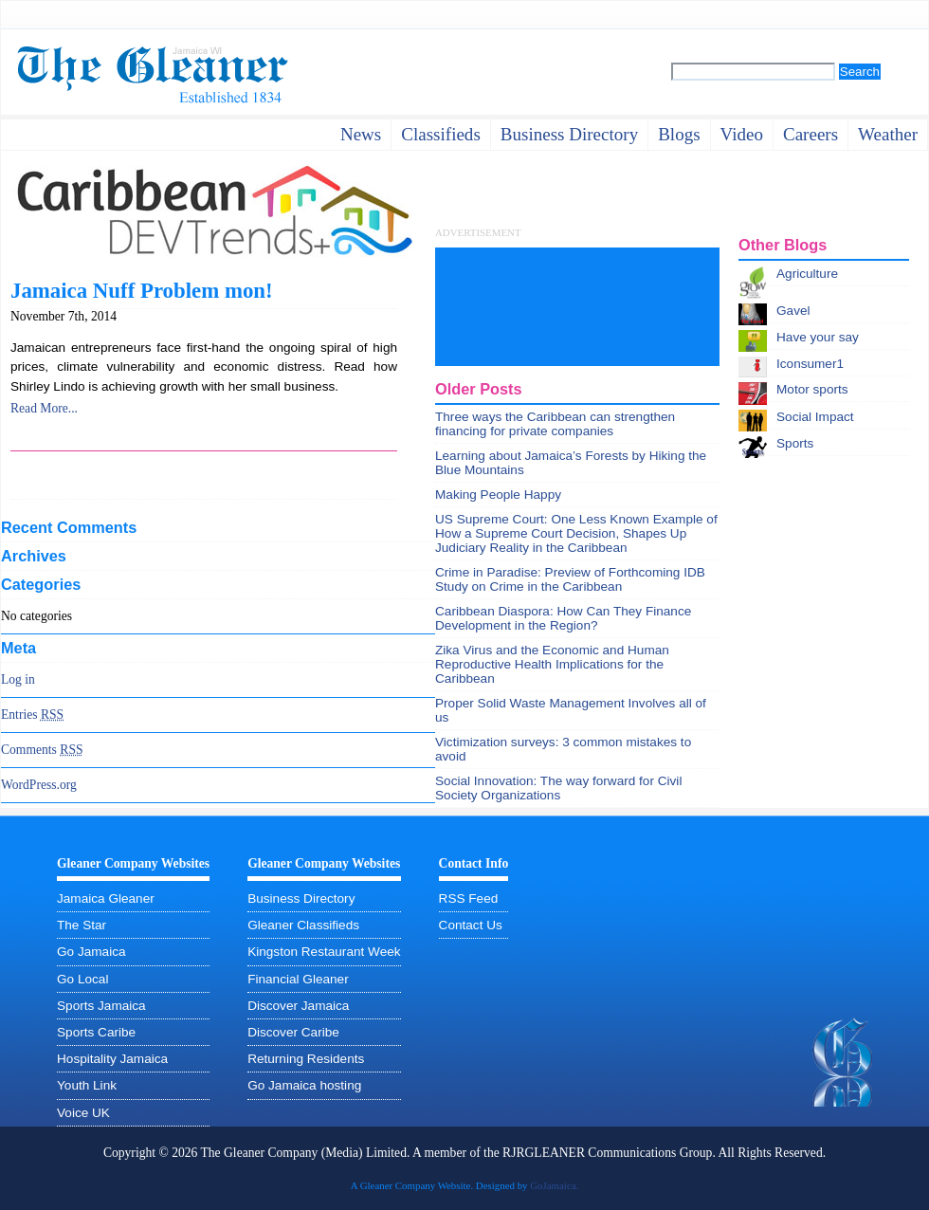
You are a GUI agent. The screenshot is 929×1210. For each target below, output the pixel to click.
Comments (42, 749)
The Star (81, 925)
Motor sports (812, 389)
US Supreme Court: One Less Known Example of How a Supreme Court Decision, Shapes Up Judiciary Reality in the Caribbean (576, 533)
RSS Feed (469, 898)
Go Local (82, 979)
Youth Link (87, 1085)
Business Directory (301, 898)
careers (810, 134)
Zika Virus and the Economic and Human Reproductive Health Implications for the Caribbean (552, 664)
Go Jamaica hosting (304, 1085)
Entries (32, 714)
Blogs (679, 134)
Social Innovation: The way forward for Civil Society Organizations (558, 788)
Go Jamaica (91, 951)
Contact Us (470, 925)
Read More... (44, 408)
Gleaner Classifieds (303, 925)
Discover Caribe (293, 1032)
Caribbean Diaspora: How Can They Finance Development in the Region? (563, 618)
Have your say (817, 337)
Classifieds (441, 134)
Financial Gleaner (298, 979)
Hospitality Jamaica (112, 1059)
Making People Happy (498, 494)
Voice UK (83, 1113)
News (360, 134)
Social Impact (815, 417)
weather (888, 134)
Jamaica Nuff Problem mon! (141, 290)
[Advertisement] (511, 307)
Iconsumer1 (810, 364)
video (741, 134)
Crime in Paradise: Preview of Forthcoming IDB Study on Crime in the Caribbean (570, 579)
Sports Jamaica (101, 1006)
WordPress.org (39, 785)
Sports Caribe (96, 1032)
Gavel (793, 310)
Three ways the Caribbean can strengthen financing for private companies (555, 424)
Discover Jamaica (298, 1006)
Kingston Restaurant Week (323, 951)
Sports (794, 443)
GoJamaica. (554, 1185)
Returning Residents (305, 1059)
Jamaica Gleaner (106, 898)
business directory (569, 134)
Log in (18, 679)
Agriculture (807, 273)
